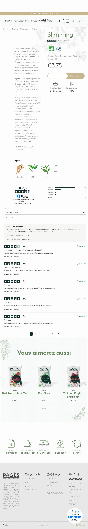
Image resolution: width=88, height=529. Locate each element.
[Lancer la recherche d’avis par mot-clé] (84, 218)
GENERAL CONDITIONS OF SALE (75, 490)
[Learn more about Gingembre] (19, 170)
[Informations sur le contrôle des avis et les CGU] (33, 200)
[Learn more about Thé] (46, 170)
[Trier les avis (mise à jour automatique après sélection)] (45, 212)
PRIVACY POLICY (75, 500)
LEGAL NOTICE (74, 496)
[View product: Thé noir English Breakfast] (73, 380)
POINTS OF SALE (75, 483)
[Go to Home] (5, 29)
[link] (73, 21)
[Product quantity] (57, 76)
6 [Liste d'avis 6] (52, 334)
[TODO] (29, 235)
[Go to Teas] (14, 29)
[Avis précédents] (27, 334)
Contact (72, 504)
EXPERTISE (60, 450)
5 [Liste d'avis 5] (48, 334)
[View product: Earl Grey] (44, 380)
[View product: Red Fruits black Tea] (14, 380)
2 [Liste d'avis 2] (35, 334)
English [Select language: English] (6, 525)
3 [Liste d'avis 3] (39, 334)
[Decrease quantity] (51, 76)
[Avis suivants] (63, 334)
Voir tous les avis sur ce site (23, 203)
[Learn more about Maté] (33, 170)
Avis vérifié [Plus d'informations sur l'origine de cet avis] (82, 246)
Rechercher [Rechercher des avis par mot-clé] (44, 218)
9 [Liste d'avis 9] (58, 334)
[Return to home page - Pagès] (44, 20)
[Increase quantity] (64, 76)
